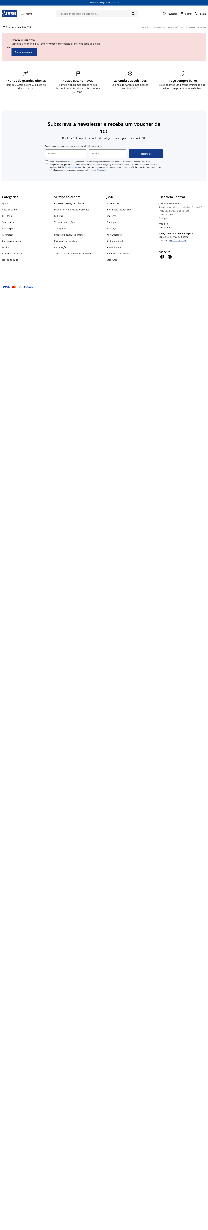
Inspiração (112, 228)
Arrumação (7, 234)
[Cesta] (200, 14)
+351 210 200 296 (178, 240)
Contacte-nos (165, 227)
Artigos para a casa (12, 253)
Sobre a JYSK (113, 203)
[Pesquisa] (133, 13)
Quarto (5, 203)
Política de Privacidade (97, 170)
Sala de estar (8, 222)
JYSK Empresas (114, 234)
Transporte (60, 228)
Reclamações (61, 247)
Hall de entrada (10, 259)
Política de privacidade (66, 241)
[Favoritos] (169, 14)
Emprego (111, 222)
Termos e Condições (73, 167)
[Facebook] (162, 256)
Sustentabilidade (115, 241)
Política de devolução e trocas (69, 234)
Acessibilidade (114, 247)
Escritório (7, 215)
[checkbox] (46, 161)
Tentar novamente (24, 52)
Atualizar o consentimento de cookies (73, 253)
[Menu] (26, 14)
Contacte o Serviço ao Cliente (69, 203)
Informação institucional (119, 209)
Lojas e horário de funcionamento (71, 209)
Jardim (5, 247)
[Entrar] (186, 13)
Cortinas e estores (11, 241)
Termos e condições (64, 222)
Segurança (112, 259)
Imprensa (111, 215)
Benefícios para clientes (119, 253)
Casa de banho (9, 209)
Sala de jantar (9, 228)
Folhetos (58, 215)
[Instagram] (169, 256)
